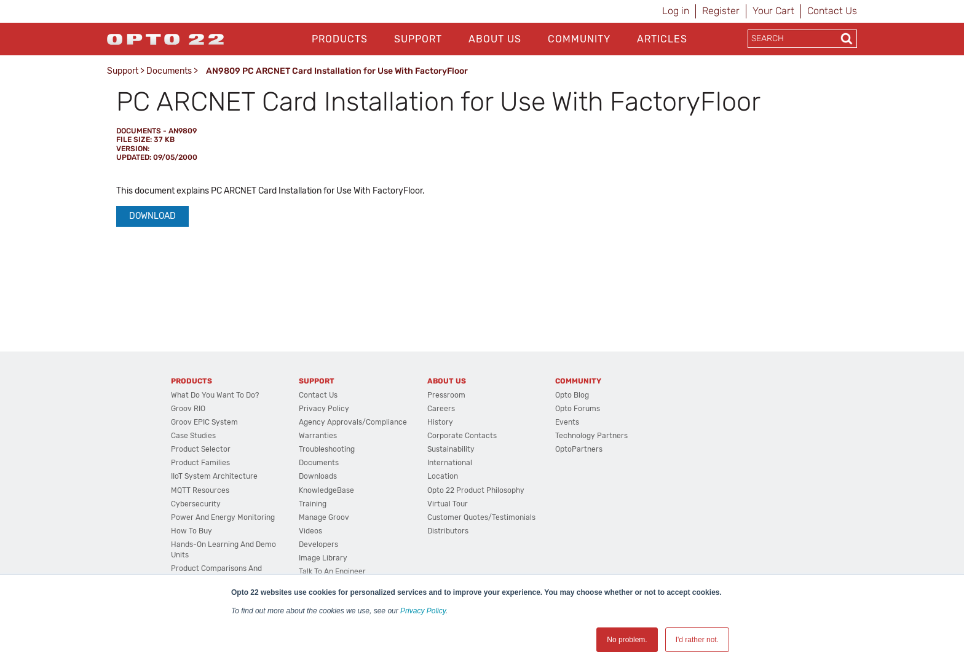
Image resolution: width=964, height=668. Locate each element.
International (449, 462)
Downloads (318, 476)
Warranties (318, 435)
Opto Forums (577, 408)
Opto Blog (572, 395)
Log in (675, 11)
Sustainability (451, 449)
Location (442, 476)
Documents (169, 71)
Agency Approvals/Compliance (353, 422)
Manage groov (324, 517)
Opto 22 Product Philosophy (475, 490)
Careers (441, 408)
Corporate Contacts (462, 435)
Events (567, 422)
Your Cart (773, 11)
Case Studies (193, 435)
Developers (318, 544)
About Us (494, 39)
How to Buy (191, 531)
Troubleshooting (327, 449)
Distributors (447, 531)
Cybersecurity (196, 504)
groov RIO (188, 408)
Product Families (200, 462)
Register (721, 11)
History (440, 422)
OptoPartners (578, 449)
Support (418, 39)
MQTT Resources (200, 490)
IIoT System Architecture (214, 476)
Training (312, 504)
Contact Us (832, 11)
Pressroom (446, 395)
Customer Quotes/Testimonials (481, 517)
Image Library (323, 558)
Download (152, 216)
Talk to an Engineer (332, 571)
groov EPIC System (204, 422)
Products (340, 39)
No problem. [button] (627, 639)
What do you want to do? (215, 395)
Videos (310, 531)
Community (579, 39)
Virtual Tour (447, 504)
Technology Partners (591, 435)
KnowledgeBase (326, 490)
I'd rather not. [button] (697, 639)
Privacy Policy (423, 611)
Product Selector (201, 449)
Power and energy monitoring (223, 517)
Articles (662, 39)
